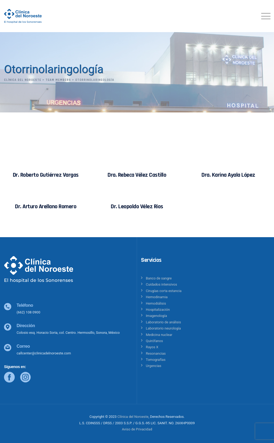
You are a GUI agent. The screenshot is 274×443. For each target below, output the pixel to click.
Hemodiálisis (156, 303)
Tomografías (155, 360)
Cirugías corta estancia (163, 291)
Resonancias (156, 353)
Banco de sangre (159, 278)
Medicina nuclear (159, 335)
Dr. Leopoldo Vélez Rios (137, 206)
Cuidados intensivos (161, 284)
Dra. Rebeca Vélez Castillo (137, 175)
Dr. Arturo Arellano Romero (45, 206)
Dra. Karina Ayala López (228, 175)
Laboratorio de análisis (163, 322)
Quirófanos (154, 341)
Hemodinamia (157, 297)
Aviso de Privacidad (137, 429)
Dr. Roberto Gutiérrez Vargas (46, 175)
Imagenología (156, 316)
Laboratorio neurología (163, 328)
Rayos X (152, 347)
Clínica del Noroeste (133, 417)
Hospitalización (158, 310)
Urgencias (153, 366)
